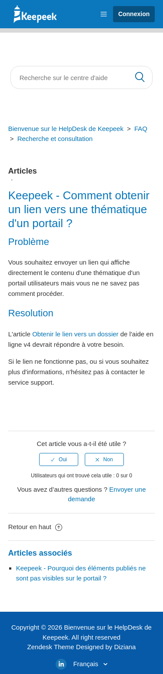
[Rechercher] (81, 77)
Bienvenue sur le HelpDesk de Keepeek (65, 128)
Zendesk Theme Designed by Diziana (81, 647)
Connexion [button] (134, 13)
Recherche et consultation (55, 138)
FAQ (140, 128)
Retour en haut (35, 526)
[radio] (58, 459)
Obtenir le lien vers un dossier (75, 334)
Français (86, 663)
